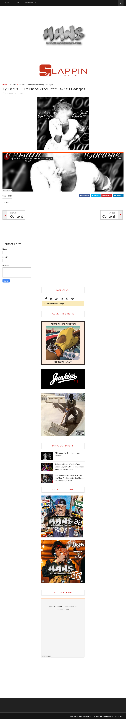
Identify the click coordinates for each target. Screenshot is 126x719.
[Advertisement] (50, 232)
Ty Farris (12, 85)
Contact (17, 2)
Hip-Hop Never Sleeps (55, 303)
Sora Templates (85, 716)
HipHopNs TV (30, 2)
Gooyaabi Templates (113, 716)
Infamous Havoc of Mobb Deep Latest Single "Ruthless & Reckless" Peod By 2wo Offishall (69, 466)
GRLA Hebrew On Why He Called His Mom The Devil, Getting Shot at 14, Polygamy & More (69, 478)
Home (7, 2)
